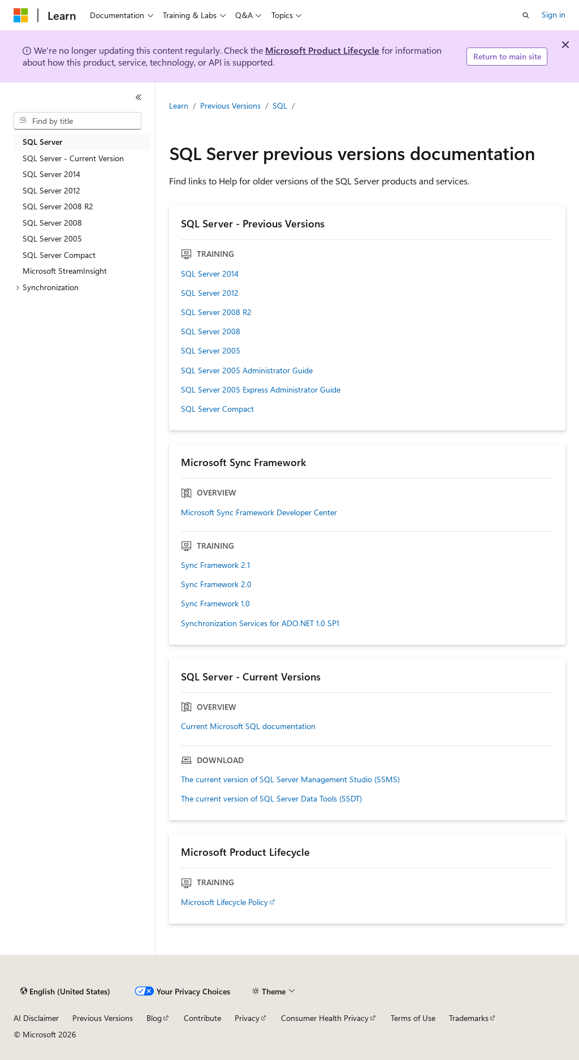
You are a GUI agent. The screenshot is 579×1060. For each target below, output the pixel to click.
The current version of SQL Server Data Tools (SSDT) (271, 799)
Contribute (202, 1017)
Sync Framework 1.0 (215, 603)
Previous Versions (230, 105)
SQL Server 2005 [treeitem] (52, 238)
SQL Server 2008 (210, 331)
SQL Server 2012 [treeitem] (51, 190)
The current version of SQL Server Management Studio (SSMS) (290, 779)
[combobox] (77, 121)
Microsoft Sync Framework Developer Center (259, 512)
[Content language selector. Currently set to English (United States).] (65, 992)
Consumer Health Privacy (325, 1017)
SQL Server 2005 (210, 351)
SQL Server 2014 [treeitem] (51, 174)
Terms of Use (413, 1017)
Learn (178, 105)
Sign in (553, 14)
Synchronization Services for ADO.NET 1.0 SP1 (260, 623)
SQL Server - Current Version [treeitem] (73, 158)
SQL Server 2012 (210, 293)
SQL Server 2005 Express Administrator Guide (260, 390)
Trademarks (469, 1017)
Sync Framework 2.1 (215, 565)
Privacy (247, 1017)
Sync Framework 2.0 (216, 584)
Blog (154, 1017)
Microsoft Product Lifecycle (322, 50)
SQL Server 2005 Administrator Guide (247, 370)
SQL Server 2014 (210, 274)
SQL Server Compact (217, 409)
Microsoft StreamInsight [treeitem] (65, 270)
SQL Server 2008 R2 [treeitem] (58, 206)
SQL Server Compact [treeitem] (59, 254)
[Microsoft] (21, 15)
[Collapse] (138, 97)
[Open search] (526, 15)
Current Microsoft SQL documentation (248, 726)
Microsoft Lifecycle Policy (224, 902)
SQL (280, 105)
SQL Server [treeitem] (42, 141)
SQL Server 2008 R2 (216, 312)
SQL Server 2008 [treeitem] (52, 222)
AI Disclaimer (36, 1017)
